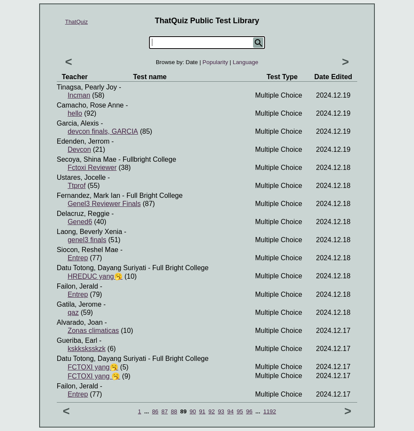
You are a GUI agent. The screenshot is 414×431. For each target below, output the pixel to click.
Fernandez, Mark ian (88, 195)
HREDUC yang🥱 (95, 276)
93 (221, 411)
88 (174, 411)
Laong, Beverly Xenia (89, 231)
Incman (79, 95)
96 (249, 411)
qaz (73, 312)
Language (245, 62)
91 (202, 411)
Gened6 (80, 221)
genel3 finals (87, 239)
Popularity (215, 62)
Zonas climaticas (93, 330)
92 (211, 411)
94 (230, 411)
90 (193, 411)
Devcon (79, 149)
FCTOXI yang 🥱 (94, 376)
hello (75, 113)
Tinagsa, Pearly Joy (87, 87)
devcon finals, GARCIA (103, 131)
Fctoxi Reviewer (92, 167)
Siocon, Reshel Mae (87, 249)
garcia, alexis (78, 123)
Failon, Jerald (77, 286)
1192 (269, 411)
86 (155, 411)
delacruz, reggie (83, 213)
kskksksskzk (86, 348)
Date (192, 62)
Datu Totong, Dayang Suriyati (101, 267)
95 (240, 411)
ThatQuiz (76, 21)
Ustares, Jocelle (81, 177)
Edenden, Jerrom (83, 141)
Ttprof (77, 185)
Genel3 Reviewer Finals (104, 203)
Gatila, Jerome (79, 304)
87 (164, 411)
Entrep (78, 258)
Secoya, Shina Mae (87, 159)
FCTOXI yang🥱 (93, 367)
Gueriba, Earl (77, 340)
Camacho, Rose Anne (90, 105)
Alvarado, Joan (80, 322)
